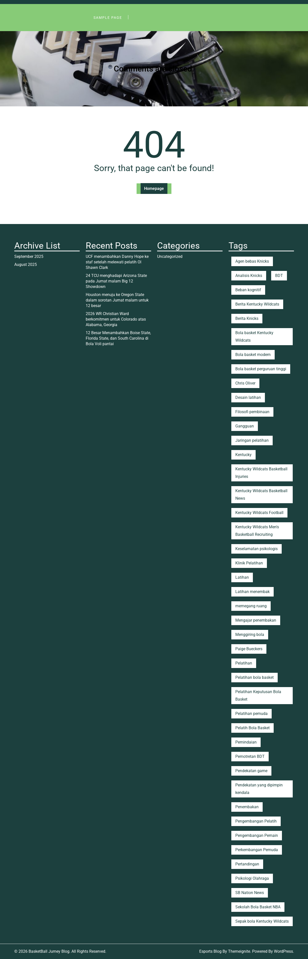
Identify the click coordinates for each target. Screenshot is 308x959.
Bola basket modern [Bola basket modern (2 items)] (253, 354)
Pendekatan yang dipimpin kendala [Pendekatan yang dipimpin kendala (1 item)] (259, 789)
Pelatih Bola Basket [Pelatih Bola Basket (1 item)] (252, 727)
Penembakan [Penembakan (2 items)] (247, 806)
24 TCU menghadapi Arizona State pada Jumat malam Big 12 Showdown (116, 281)
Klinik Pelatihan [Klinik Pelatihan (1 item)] (249, 563)
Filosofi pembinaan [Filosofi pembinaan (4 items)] (252, 411)
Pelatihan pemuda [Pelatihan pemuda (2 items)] (251, 713)
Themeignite (239, 951)
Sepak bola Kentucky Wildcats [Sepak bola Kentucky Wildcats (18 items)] (262, 921)
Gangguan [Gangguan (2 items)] (244, 426)
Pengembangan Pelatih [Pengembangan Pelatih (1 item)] (256, 821)
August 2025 (25, 264)
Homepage (154, 188)
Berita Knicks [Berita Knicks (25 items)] (246, 318)
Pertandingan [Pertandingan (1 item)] (247, 864)
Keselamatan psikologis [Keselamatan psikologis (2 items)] (256, 548)
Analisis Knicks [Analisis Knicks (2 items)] (248, 275)
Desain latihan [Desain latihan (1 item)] (248, 397)
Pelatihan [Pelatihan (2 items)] (243, 663)
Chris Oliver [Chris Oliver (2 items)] (245, 383)
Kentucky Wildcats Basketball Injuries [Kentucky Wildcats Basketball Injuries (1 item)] (261, 473)
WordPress (283, 951)
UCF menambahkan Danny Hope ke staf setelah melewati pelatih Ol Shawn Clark (117, 262)
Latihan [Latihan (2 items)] (242, 577)
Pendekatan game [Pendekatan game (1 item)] (251, 770)
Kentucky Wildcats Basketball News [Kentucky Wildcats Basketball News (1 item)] (261, 494)
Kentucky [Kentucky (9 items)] (243, 454)
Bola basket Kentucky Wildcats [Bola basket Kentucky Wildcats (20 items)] (254, 336)
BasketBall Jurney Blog (49, 951)
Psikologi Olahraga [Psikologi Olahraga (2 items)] (252, 878)
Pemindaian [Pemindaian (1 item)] (246, 742)
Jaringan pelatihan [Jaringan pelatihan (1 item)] (252, 440)
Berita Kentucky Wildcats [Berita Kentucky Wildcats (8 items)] (257, 304)
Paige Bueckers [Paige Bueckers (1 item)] (248, 648)
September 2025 (28, 256)
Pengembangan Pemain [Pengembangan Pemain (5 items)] (256, 835)
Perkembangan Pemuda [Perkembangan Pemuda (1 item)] (256, 849)
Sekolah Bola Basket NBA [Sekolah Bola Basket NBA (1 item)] (257, 907)
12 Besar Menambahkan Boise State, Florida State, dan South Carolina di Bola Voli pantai (118, 338)
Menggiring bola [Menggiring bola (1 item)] (249, 634)
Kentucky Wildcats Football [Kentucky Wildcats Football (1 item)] (259, 512)
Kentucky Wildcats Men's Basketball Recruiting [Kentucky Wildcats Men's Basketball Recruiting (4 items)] (257, 531)
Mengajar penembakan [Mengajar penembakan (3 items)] (255, 620)
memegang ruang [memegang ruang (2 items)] (251, 606)
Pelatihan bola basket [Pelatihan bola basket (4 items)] (254, 677)
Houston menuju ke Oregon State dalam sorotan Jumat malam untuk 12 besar (117, 300)
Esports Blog (210, 951)
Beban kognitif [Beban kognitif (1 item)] (248, 289)
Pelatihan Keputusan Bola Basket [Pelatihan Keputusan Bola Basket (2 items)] (258, 695)
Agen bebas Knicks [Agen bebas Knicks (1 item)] (252, 261)
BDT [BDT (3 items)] (279, 275)
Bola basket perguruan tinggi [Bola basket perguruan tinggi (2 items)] (260, 368)
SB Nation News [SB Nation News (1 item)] (249, 892)
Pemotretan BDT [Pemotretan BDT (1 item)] (250, 756)
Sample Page (107, 18)
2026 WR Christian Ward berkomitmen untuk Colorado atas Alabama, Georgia (116, 319)
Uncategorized (169, 256)
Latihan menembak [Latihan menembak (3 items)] (252, 591)
